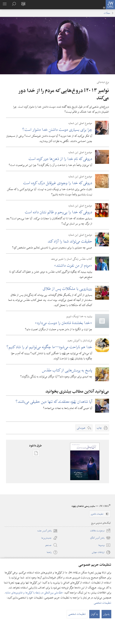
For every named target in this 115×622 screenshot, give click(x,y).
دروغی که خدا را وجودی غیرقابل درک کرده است (57, 183)
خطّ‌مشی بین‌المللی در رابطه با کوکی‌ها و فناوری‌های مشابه (34, 592)
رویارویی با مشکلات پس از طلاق (67, 288)
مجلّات (107, 13)
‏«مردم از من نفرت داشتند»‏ (73, 265)
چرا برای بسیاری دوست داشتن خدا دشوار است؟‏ (57, 129)
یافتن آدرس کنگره (100, 538)
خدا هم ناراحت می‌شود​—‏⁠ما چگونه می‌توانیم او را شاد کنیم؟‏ (49, 347)
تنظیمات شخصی (102, 603)
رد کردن (94, 614)
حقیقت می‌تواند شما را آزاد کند (70, 241)
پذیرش (106, 614)
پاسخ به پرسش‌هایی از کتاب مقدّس (67, 370)
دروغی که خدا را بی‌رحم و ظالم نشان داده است (58, 212)
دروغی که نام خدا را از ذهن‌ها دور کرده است (60, 159)
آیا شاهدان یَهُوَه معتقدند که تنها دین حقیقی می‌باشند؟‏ (54, 401)
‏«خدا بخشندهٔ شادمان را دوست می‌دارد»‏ (63, 323)
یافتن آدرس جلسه (47, 531)
